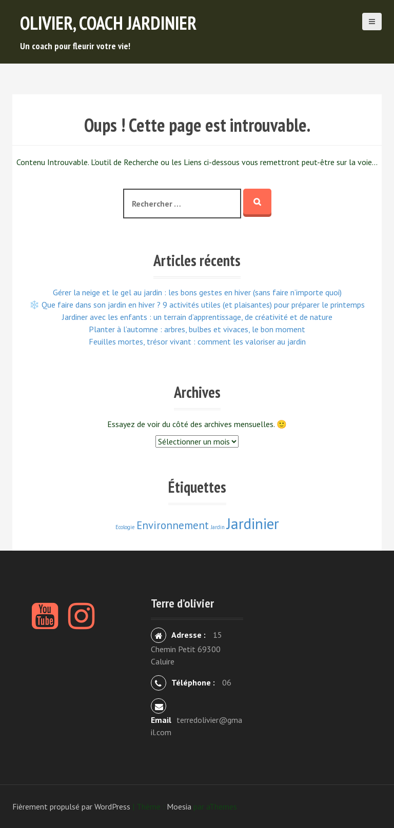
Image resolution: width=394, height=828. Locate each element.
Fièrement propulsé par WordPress (71, 806)
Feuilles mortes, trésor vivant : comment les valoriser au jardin (197, 341)
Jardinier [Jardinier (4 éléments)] (253, 523)
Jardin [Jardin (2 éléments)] (218, 527)
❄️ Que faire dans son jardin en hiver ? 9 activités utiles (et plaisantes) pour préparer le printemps (197, 304)
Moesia (179, 806)
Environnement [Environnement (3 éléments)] (172, 525)
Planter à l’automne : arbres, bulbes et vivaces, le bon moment (197, 329)
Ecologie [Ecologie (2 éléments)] (124, 527)
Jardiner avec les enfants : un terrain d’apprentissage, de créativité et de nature (197, 317)
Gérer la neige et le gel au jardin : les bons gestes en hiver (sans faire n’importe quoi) (197, 292)
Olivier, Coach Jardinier (108, 23)
